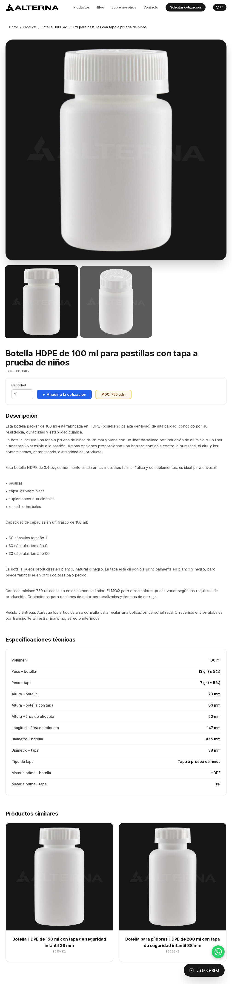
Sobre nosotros (124, 7)
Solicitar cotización (185, 7)
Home (13, 27)
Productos (81, 7)
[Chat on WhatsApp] (218, 951)
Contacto (150, 7)
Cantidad (18, 385)
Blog (100, 7)
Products (30, 27)
